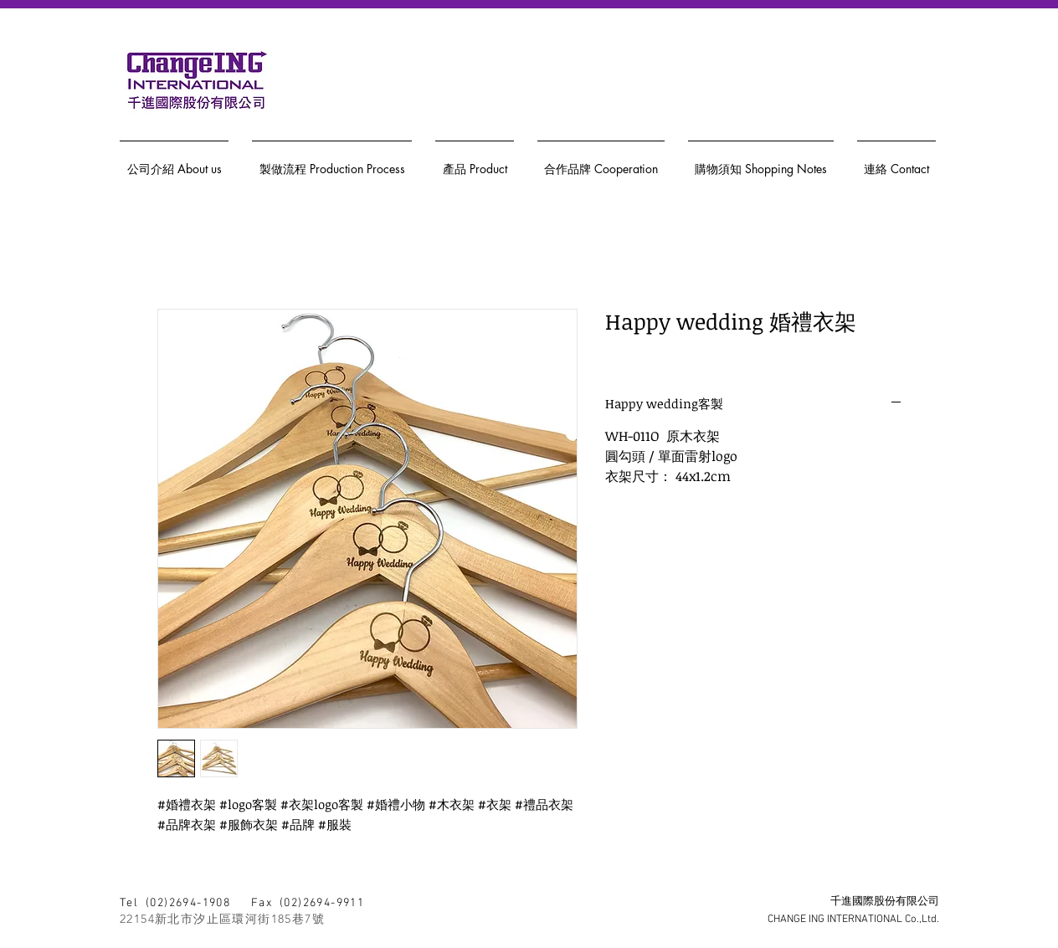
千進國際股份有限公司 (884, 902)
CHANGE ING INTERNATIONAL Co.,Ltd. (853, 919)
